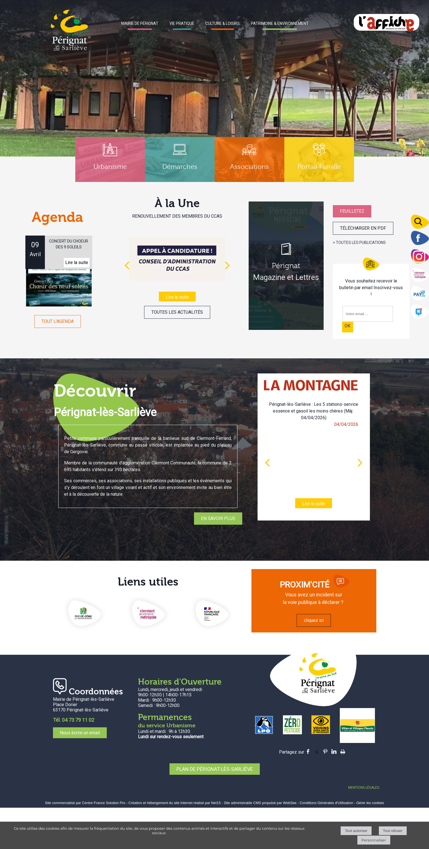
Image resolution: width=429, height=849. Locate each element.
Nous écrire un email (80, 732)
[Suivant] (227, 265)
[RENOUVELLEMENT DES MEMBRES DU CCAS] (177, 259)
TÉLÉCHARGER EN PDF (363, 228)
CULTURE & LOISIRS (222, 23)
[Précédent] (127, 265)
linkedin (334, 751)
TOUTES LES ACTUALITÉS (177, 312)
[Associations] (249, 159)
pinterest (325, 751)
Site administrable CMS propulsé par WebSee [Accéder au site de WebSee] (260, 803)
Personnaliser (374, 840)
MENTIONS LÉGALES (363, 788)
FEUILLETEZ (352, 211)
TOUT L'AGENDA (58, 321)
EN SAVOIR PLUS (218, 518)
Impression (343, 751)
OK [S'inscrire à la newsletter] (347, 325)
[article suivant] (360, 462)
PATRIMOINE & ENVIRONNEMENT (280, 23)
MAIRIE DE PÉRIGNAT (139, 23)
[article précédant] (267, 462)
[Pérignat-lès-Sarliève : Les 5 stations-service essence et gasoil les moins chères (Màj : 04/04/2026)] (313, 463)
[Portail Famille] (319, 159)
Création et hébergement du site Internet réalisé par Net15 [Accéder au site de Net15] (175, 803)
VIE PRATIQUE (181, 23)
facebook (308, 751)
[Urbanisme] (110, 159)
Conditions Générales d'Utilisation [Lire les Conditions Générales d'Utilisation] (326, 803)
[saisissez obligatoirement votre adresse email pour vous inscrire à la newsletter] (368, 314)
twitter (317, 751)
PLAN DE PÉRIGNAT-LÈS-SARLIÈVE (214, 769)
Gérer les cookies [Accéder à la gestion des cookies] (370, 803)
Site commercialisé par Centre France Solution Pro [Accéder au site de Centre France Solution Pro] (85, 803)
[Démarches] (180, 159)
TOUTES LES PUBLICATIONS (361, 242)
